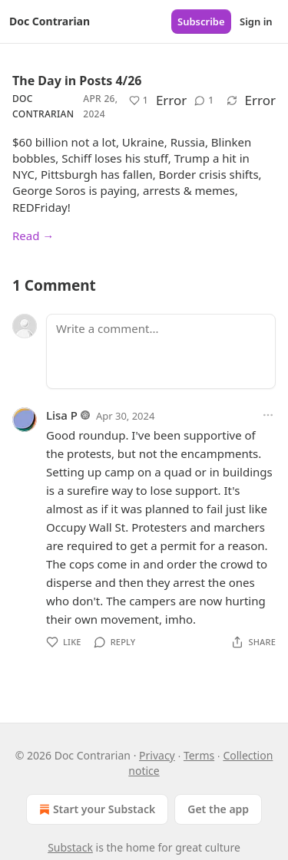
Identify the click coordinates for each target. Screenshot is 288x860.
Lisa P (62, 415)
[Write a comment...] (161, 351)
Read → (33, 235)
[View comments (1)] (204, 100)
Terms (199, 755)
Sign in (256, 21)
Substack (70, 847)
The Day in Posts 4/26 (76, 80)
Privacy (157, 755)
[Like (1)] (138, 100)
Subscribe (201, 21)
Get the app (218, 809)
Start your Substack (95, 809)
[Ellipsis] (268, 415)
